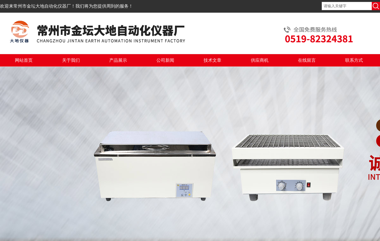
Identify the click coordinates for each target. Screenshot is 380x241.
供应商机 (260, 60)
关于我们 (71, 60)
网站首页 (24, 60)
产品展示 (118, 60)
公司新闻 (165, 60)
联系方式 (354, 60)
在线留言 (307, 60)
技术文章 (212, 60)
